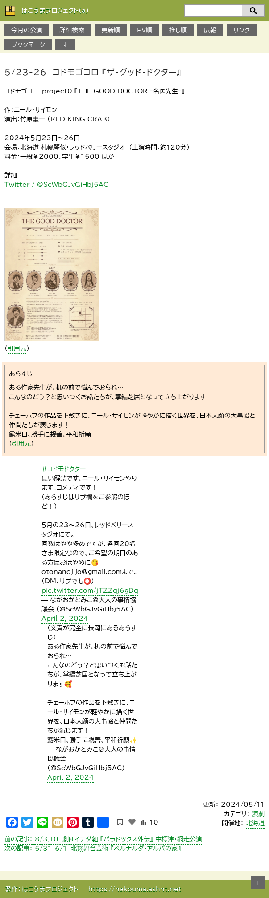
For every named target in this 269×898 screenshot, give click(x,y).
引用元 (17, 348)
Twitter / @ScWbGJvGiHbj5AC (56, 185)
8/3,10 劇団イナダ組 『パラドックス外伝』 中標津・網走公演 (103, 839)
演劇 (258, 814)
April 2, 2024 (64, 618)
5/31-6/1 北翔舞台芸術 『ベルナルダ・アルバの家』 (92, 848)
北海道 (255, 823)
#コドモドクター (63, 469)
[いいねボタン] (132, 822)
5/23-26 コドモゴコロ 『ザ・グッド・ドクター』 (92, 72)
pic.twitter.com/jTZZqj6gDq (89, 590)
